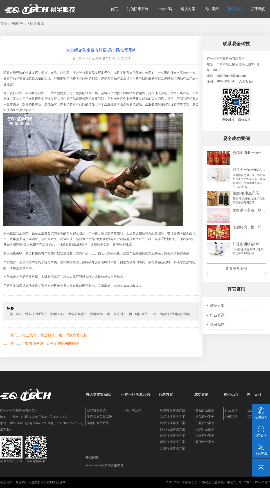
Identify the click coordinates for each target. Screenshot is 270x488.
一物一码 (165, 9)
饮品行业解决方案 (172, 423)
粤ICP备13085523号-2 (254, 482)
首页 (114, 9)
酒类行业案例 (205, 429)
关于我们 (258, 9)
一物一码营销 (131, 410)
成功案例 (211, 9)
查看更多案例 (236, 268)
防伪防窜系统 (137, 9)
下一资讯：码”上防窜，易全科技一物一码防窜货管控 (45, 335)
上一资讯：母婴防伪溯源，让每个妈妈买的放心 (41, 343)
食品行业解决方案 (172, 416)
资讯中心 (235, 9)
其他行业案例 (205, 442)
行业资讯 (37, 23)
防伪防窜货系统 (98, 394)
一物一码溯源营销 (135, 394)
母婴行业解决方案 (172, 442)
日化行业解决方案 (172, 429)
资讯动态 (230, 394)
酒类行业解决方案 (172, 435)
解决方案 (188, 9)
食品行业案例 (205, 410)
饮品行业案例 (205, 416)
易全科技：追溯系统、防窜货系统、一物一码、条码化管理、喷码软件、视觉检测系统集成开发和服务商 (39, 9)
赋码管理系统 (96, 410)
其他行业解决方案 (172, 448)
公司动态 (216, 325)
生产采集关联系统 (99, 416)
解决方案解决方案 (172, 410)
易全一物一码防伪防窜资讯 (104, 465)
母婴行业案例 (205, 435)
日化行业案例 (205, 423)
